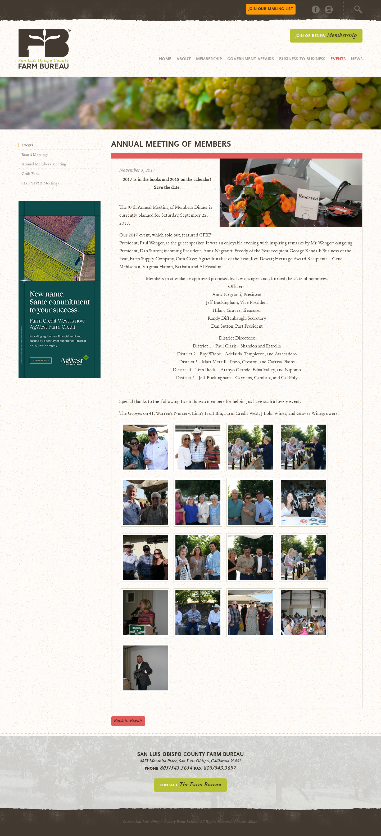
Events (338, 59)
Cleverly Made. (246, 822)
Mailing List (270, 8)
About (183, 59)
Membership (209, 59)
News (356, 59)
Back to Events (128, 720)
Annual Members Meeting (43, 164)
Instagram (329, 9)
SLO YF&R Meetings (40, 183)
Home (165, 59)
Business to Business (302, 59)
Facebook (316, 9)
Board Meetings (34, 154)
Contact (190, 784)
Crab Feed (30, 173)
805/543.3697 (220, 767)
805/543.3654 (176, 767)
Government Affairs (250, 59)
